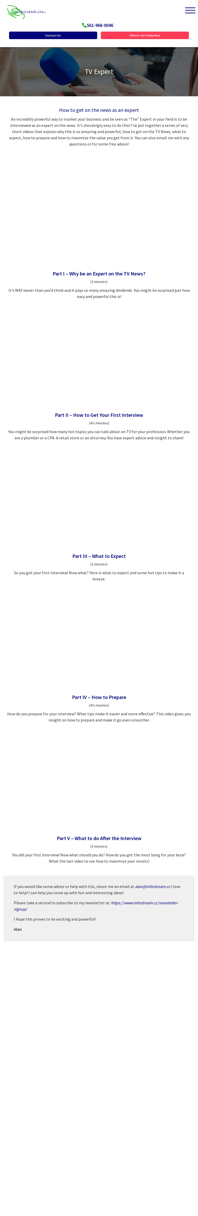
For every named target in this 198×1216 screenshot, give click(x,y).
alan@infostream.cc (152, 886)
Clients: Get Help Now (145, 35)
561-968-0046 (100, 25)
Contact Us (53, 35)
